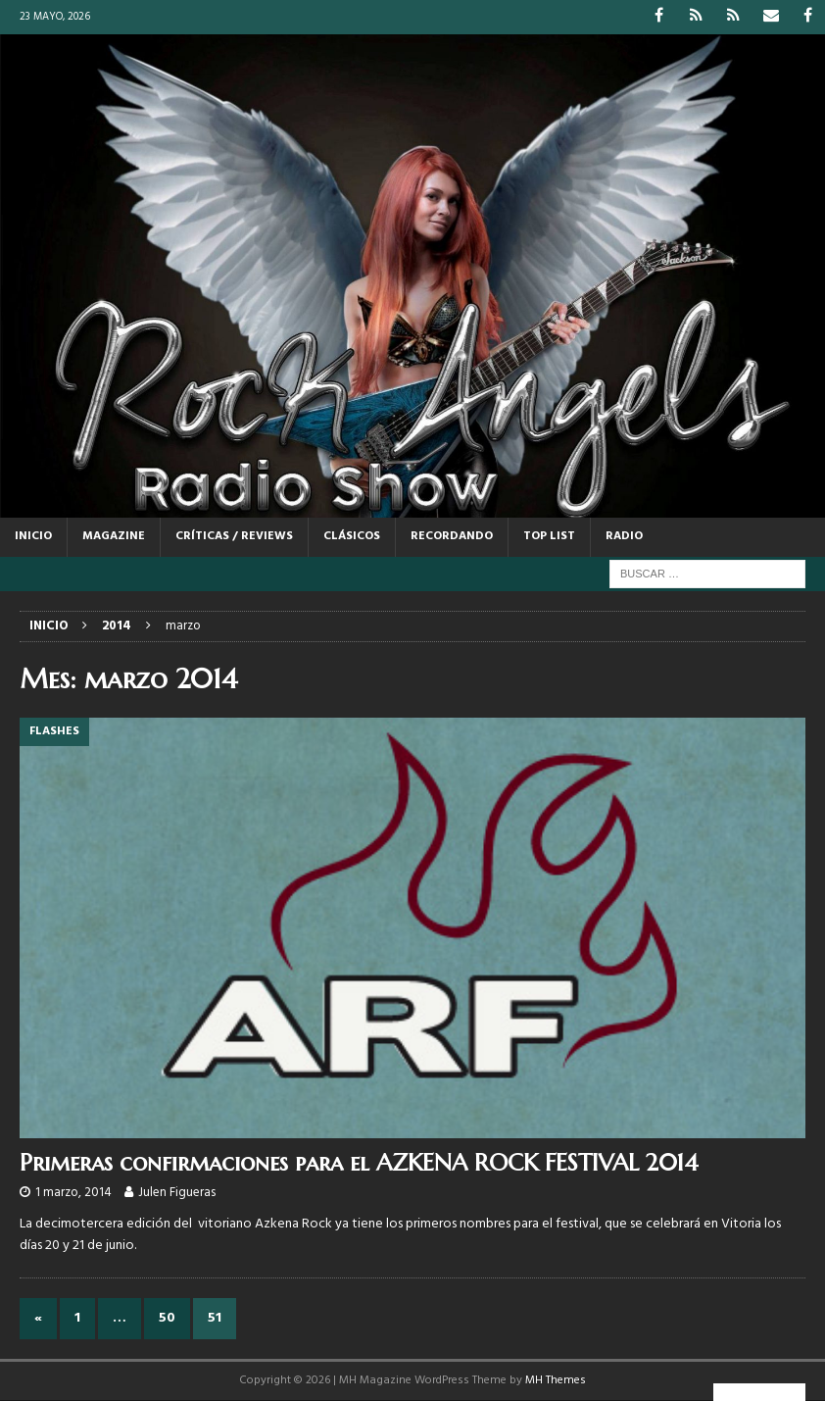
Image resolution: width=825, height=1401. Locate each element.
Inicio (33, 536)
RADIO (624, 536)
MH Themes (555, 1380)
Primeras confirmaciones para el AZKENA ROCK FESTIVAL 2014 (359, 1162)
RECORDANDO (452, 536)
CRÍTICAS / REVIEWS (234, 536)
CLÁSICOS (351, 536)
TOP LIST (549, 536)
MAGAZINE (113, 536)
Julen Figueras (177, 1192)
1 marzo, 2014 (73, 1192)
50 (167, 1318)
